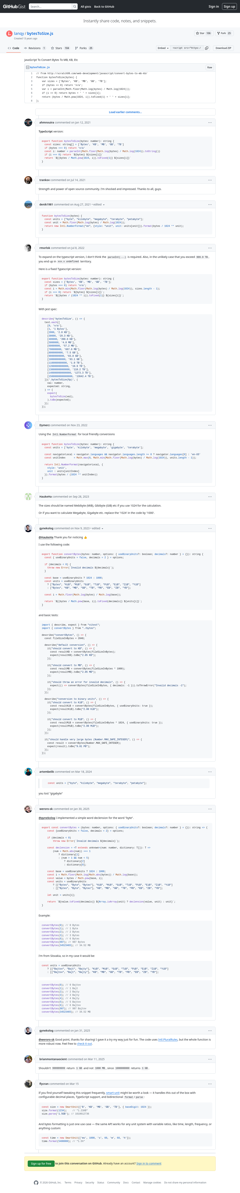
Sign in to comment (148, 1163)
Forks (84, 48)
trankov (44, 180)
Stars (60, 48)
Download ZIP (223, 48)
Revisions (35, 48)
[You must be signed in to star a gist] (204, 33)
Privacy (78, 1182)
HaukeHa (45, 496)
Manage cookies (152, 1182)
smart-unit (113, 1093)
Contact (136, 1182)
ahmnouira (46, 122)
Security (89, 1182)
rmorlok (44, 248)
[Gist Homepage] (14, 6)
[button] (206, 48)
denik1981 (46, 204)
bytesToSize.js (40, 33)
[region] (120, 87)
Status (100, 1182)
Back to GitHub (104, 6)
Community (113, 1182)
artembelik (46, 771)
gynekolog (46, 528)
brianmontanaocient (53, 1059)
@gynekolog (47, 818)
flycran (44, 1084)
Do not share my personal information (185, 1182)
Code (13, 48)
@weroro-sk (46, 1039)
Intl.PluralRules (168, 1039)
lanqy (19, 33)
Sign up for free (41, 1163)
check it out (84, 1043)
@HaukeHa (46, 537)
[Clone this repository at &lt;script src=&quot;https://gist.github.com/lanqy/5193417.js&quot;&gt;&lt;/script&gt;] (186, 48)
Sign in (214, 6)
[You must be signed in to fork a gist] (224, 33)
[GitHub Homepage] (36, 1182)
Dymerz (44, 425)
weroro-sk (46, 809)
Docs (126, 1182)
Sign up (229, 6)
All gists (86, 6)
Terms (68, 1182)
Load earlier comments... (125, 112)
